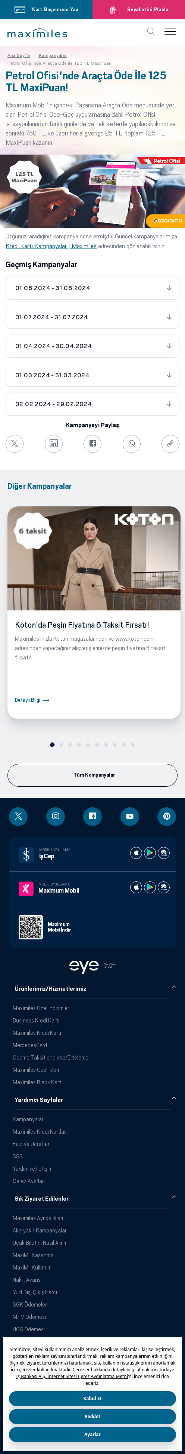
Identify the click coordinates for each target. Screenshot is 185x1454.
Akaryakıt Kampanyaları (40, 1230)
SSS (18, 1156)
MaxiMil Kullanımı (33, 1267)
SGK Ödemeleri (30, 1304)
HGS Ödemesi (29, 1329)
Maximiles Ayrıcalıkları (38, 1218)
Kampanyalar (28, 1119)
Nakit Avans (27, 1280)
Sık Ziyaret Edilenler (42, 1198)
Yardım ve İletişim (33, 1168)
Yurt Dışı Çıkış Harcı (35, 1292)
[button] (37, 32)
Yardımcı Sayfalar (39, 1100)
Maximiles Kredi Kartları (40, 1131)
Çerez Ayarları (29, 1181)
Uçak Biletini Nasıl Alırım (40, 1243)
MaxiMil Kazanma (33, 1255)
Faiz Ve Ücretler (31, 1144)
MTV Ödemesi (29, 1317)
